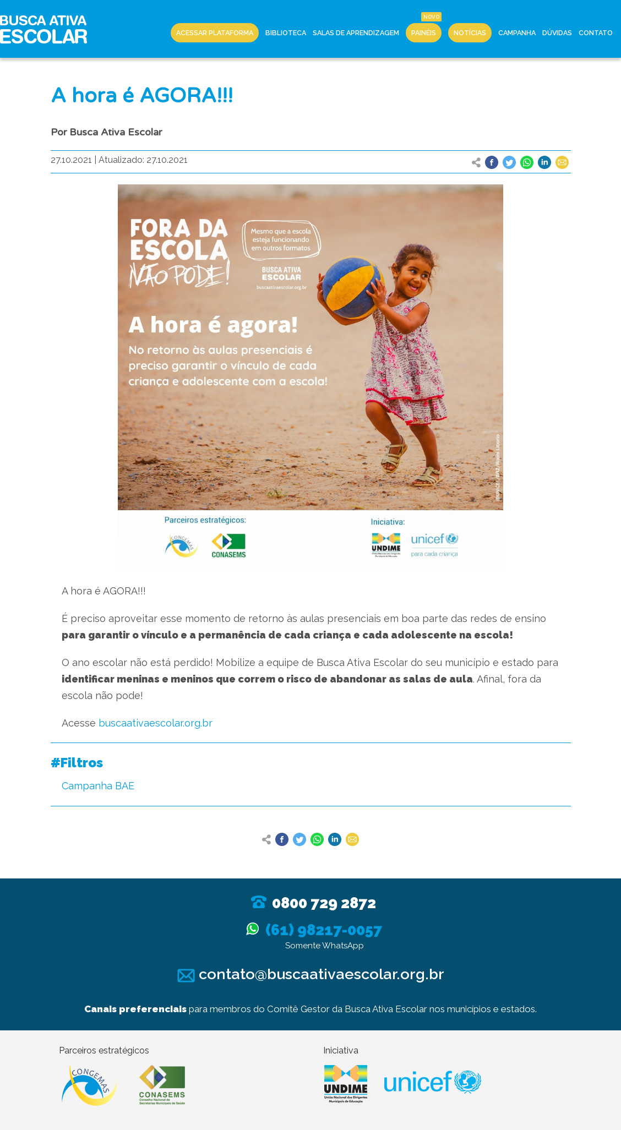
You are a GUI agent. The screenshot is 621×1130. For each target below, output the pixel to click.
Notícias (470, 33)
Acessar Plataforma (214, 33)
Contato (596, 33)
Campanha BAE (98, 785)
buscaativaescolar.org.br (156, 723)
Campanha (517, 33)
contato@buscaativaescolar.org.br (310, 973)
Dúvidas (557, 33)
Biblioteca (285, 33)
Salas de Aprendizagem (356, 33)
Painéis (423, 33)
